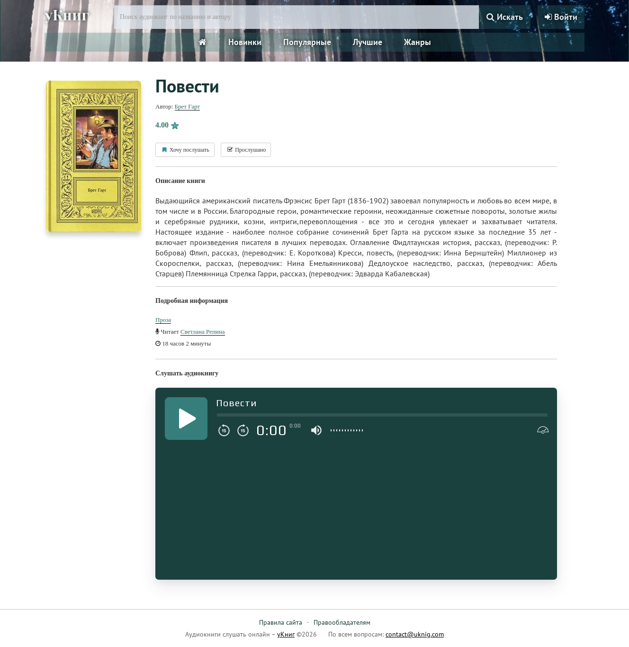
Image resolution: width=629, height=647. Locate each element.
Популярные (307, 41)
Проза (163, 319)
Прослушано (246, 149)
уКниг (67, 16)
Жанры (417, 41)
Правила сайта (280, 622)
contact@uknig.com (415, 634)
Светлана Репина (202, 331)
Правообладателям (342, 622)
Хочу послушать (185, 149)
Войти (561, 16)
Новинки (244, 41)
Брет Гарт (187, 106)
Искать (504, 16)
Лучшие (367, 41)
